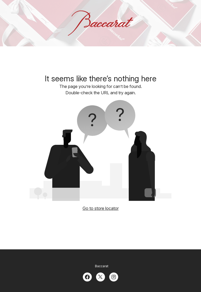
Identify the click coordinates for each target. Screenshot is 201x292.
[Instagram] (113, 276)
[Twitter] (100, 276)
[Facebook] (87, 276)
